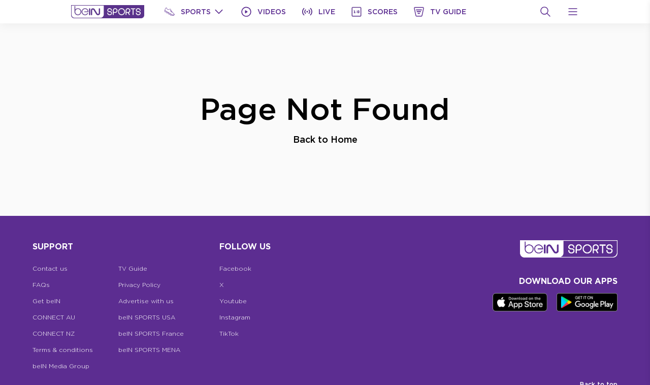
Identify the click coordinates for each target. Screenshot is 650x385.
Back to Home (325, 139)
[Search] (545, 12)
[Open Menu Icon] (573, 12)
